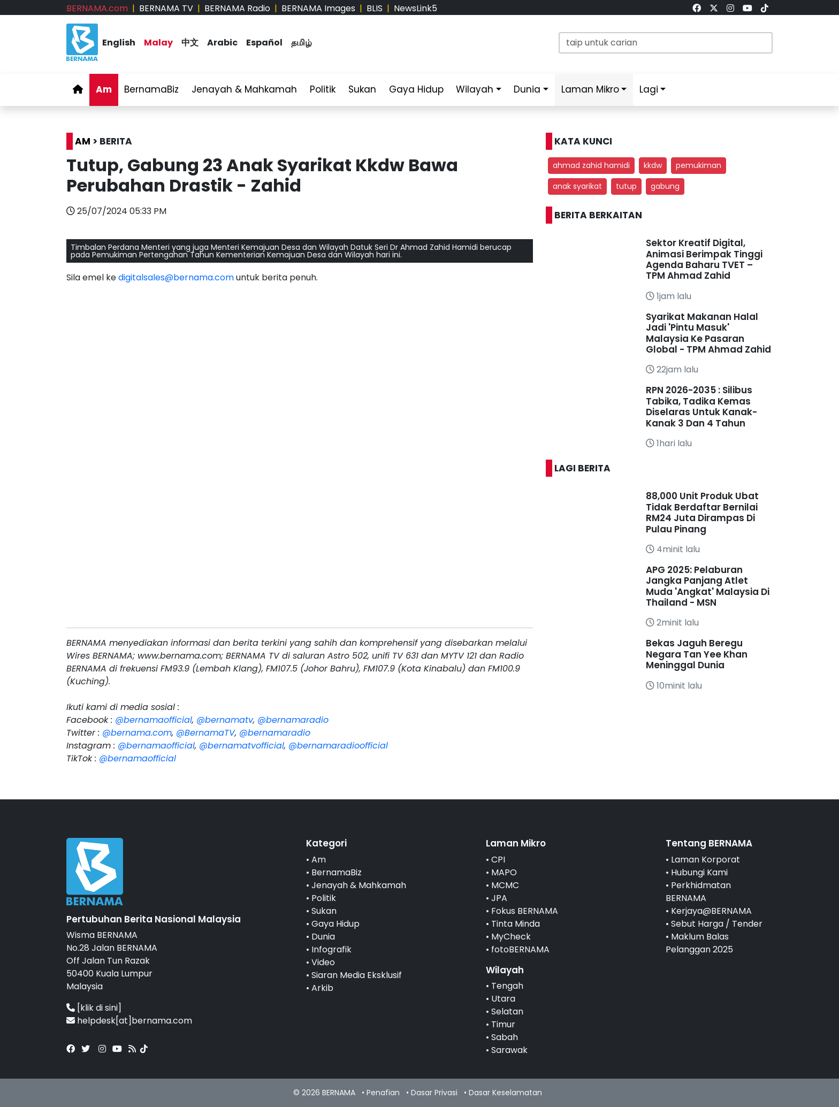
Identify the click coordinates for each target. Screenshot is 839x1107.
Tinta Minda (515, 924)
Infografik (331, 949)
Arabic (222, 42)
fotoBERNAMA (520, 949)
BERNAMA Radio (237, 8)
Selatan (507, 1011)
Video (323, 962)
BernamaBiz (151, 89)
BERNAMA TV (166, 8)
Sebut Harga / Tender (716, 924)
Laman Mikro (590, 89)
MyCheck (511, 936)
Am (104, 89)
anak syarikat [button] (577, 186)
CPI (498, 859)
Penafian (383, 1092)
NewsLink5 (415, 8)
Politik (322, 89)
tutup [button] (626, 186)
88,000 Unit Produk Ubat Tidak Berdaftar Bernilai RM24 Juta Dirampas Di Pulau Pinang (702, 512)
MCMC (505, 885)
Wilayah (474, 89)
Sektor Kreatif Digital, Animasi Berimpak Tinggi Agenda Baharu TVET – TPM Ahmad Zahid (704, 259)
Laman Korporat (705, 859)
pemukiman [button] (698, 165)
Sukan (362, 89)
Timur (503, 1024)
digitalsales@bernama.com (176, 277)
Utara (503, 999)
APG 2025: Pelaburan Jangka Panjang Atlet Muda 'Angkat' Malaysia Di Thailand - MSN (707, 586)
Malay (158, 42)
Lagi (648, 89)
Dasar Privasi (434, 1092)
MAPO (504, 872)
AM (82, 141)
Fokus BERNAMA (524, 911)
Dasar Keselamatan (505, 1092)
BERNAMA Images (318, 8)
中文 (190, 42)
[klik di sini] (99, 1008)
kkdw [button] (653, 165)
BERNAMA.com (97, 8)
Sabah (504, 1037)
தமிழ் (301, 42)
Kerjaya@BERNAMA (711, 911)
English (118, 42)
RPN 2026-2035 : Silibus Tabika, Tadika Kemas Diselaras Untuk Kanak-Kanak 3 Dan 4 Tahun (701, 406)
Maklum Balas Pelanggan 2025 (699, 943)
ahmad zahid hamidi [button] (591, 165)
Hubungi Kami (699, 872)
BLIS (375, 8)
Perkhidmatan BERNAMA (698, 891)
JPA (499, 898)
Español (264, 42)
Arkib (322, 988)
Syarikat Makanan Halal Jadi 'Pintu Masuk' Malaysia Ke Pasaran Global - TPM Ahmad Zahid (708, 333)
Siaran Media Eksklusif (356, 975)
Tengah (507, 986)
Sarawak (509, 1050)
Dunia (527, 89)
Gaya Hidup (416, 89)
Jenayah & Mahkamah (244, 89)
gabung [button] (665, 186)
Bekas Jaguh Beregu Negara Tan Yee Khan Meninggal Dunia (697, 654)
